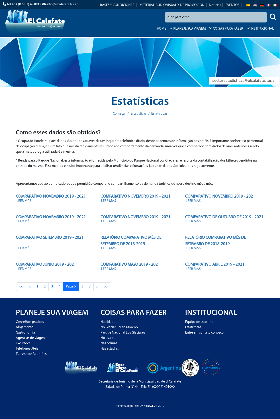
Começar (119, 113)
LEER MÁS (23, 201)
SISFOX (139, 406)
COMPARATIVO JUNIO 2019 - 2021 (46, 265)
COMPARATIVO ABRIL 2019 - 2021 (214, 265)
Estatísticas (139, 113)
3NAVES (150, 406)
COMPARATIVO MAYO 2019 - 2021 (130, 265)
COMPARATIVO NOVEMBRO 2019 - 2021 (51, 196)
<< (21, 286)
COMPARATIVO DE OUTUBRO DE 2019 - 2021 (224, 217)
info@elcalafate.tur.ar (62, 4)
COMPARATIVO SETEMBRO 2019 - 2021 (50, 238)
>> (106, 286)
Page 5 (71, 286)
